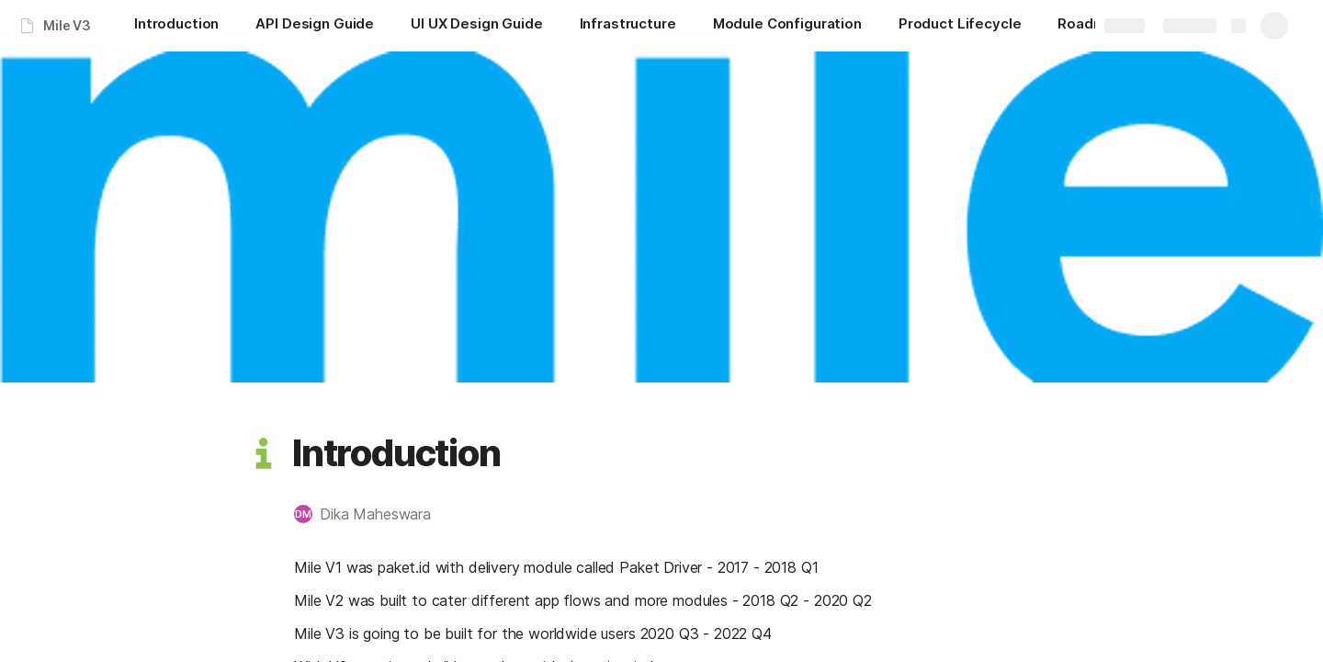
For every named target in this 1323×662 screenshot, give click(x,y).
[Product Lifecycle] (960, 25)
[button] (264, 453)
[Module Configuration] (787, 25)
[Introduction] (176, 25)
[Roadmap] (1090, 25)
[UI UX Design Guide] (476, 25)
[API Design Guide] (314, 25)
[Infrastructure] (628, 25)
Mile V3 (67, 25)
